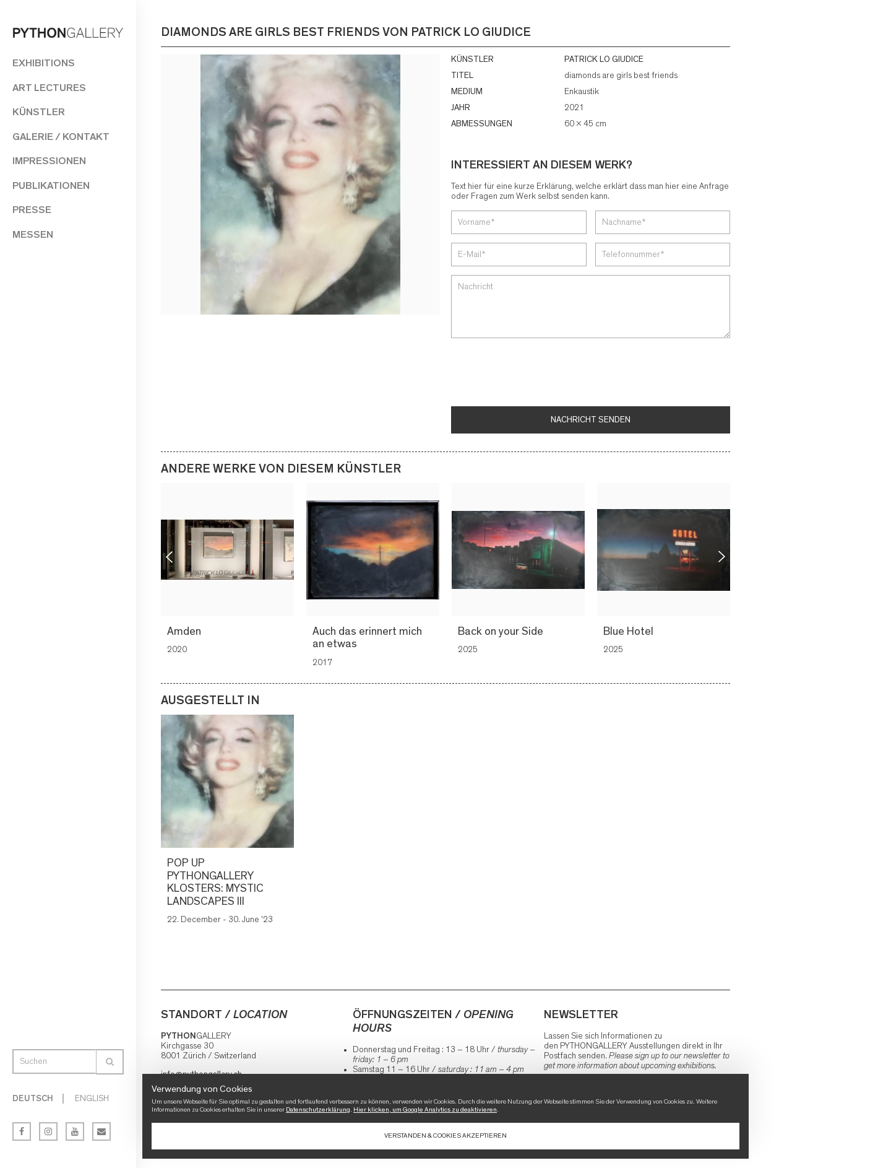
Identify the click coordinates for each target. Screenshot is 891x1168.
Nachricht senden (591, 420)
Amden (185, 631)
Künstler (38, 112)
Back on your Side (501, 631)
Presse (31, 209)
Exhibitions (43, 63)
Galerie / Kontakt (61, 136)
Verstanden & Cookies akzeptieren (445, 1135)
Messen (32, 234)
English (92, 1098)
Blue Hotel (629, 631)
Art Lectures (49, 87)
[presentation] (545, 373)
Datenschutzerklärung (318, 1109)
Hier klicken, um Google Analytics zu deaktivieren (425, 1109)
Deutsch (32, 1098)
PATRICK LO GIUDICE (604, 59)
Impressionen (49, 160)
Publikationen (51, 185)
